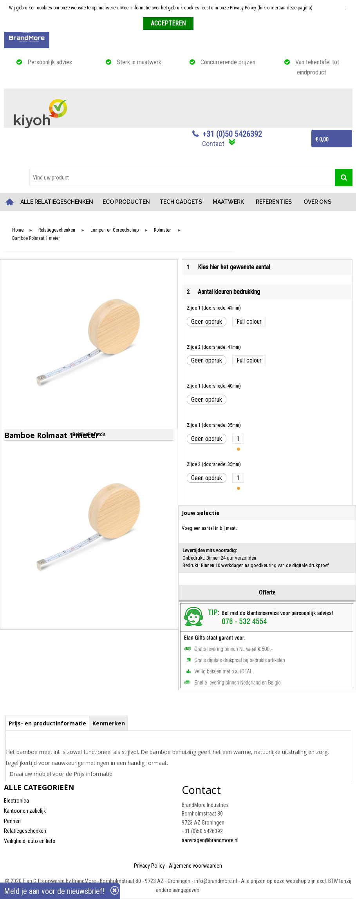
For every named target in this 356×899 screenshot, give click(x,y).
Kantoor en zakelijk (25, 811)
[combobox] (182, 177)
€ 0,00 (322, 139)
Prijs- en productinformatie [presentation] (47, 723)
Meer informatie (330, 8)
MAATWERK (228, 202)
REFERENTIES (274, 202)
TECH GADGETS (180, 202)
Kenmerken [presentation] (108, 723)
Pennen (12, 821)
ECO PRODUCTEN (126, 202)
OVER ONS (317, 202)
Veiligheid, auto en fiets (29, 841)
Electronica (16, 801)
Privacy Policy (149, 865)
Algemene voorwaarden (195, 865)
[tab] (47, 723)
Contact (213, 144)
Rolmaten (163, 230)
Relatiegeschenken (56, 230)
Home (10, 202)
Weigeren (205, 24)
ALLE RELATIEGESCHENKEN (56, 202)
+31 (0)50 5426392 (232, 134)
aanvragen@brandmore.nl (210, 840)
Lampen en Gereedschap (114, 230)
